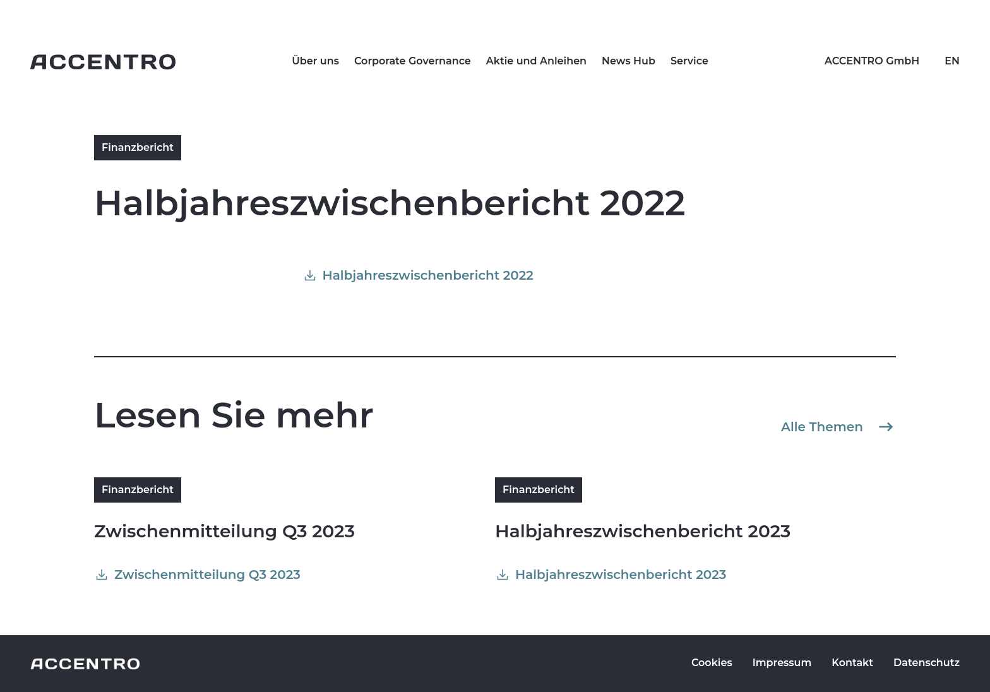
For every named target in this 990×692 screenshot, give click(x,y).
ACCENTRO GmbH (872, 61)
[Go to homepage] (103, 61)
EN (952, 61)
